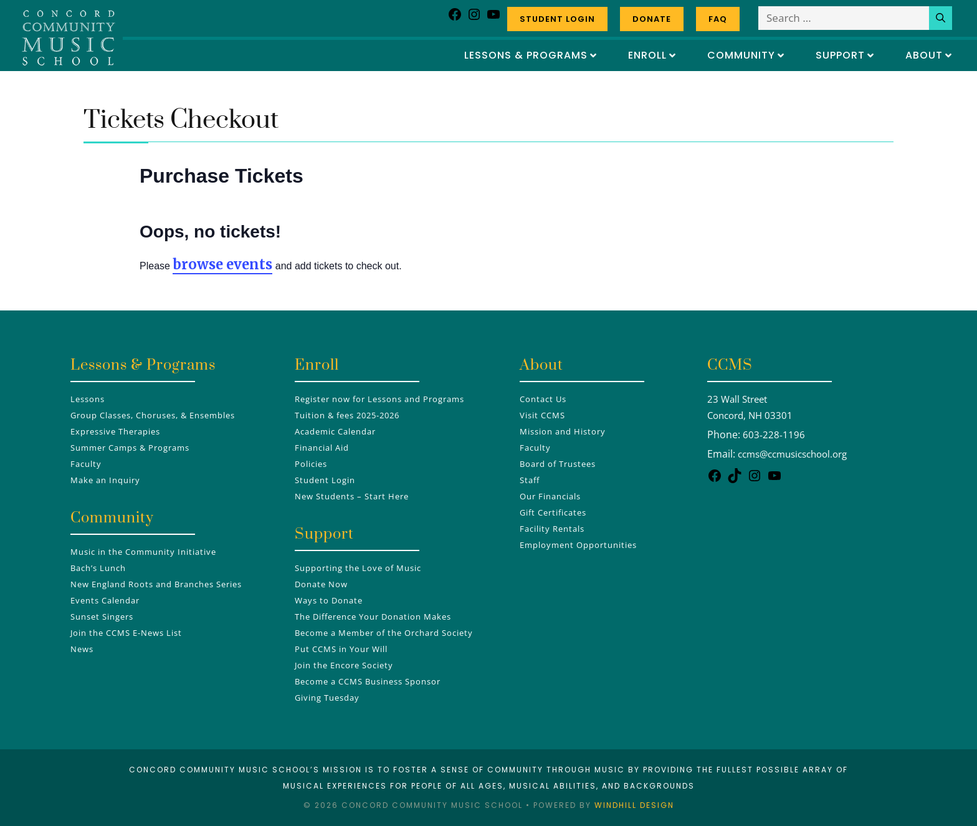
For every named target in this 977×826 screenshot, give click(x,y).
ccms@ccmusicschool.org (792, 454)
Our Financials (550, 496)
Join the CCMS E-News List (126, 632)
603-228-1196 (774, 434)
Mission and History (563, 431)
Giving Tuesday (327, 697)
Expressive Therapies (115, 431)
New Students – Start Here (352, 496)
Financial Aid (322, 447)
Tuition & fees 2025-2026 (347, 415)
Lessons (87, 399)
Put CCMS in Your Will (341, 649)
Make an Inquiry (105, 480)
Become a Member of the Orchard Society (384, 632)
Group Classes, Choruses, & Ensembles (152, 415)
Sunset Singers (101, 616)
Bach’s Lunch (98, 568)
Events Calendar (105, 600)
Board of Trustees (558, 463)
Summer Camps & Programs (129, 447)
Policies (311, 463)
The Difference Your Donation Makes (373, 616)
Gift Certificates (553, 512)
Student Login (557, 19)
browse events (222, 264)
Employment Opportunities (578, 544)
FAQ (717, 19)
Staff (530, 480)
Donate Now (321, 584)
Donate (651, 19)
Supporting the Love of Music (358, 568)
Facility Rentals (552, 528)
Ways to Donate (329, 600)
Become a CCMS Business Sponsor (368, 681)
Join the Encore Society (344, 665)
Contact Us (543, 399)
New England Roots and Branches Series (156, 584)
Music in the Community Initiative (143, 551)
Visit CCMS (542, 415)
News (81, 649)
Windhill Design (634, 805)
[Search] (940, 18)
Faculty (86, 463)
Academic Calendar (335, 431)
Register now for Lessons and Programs (379, 399)
